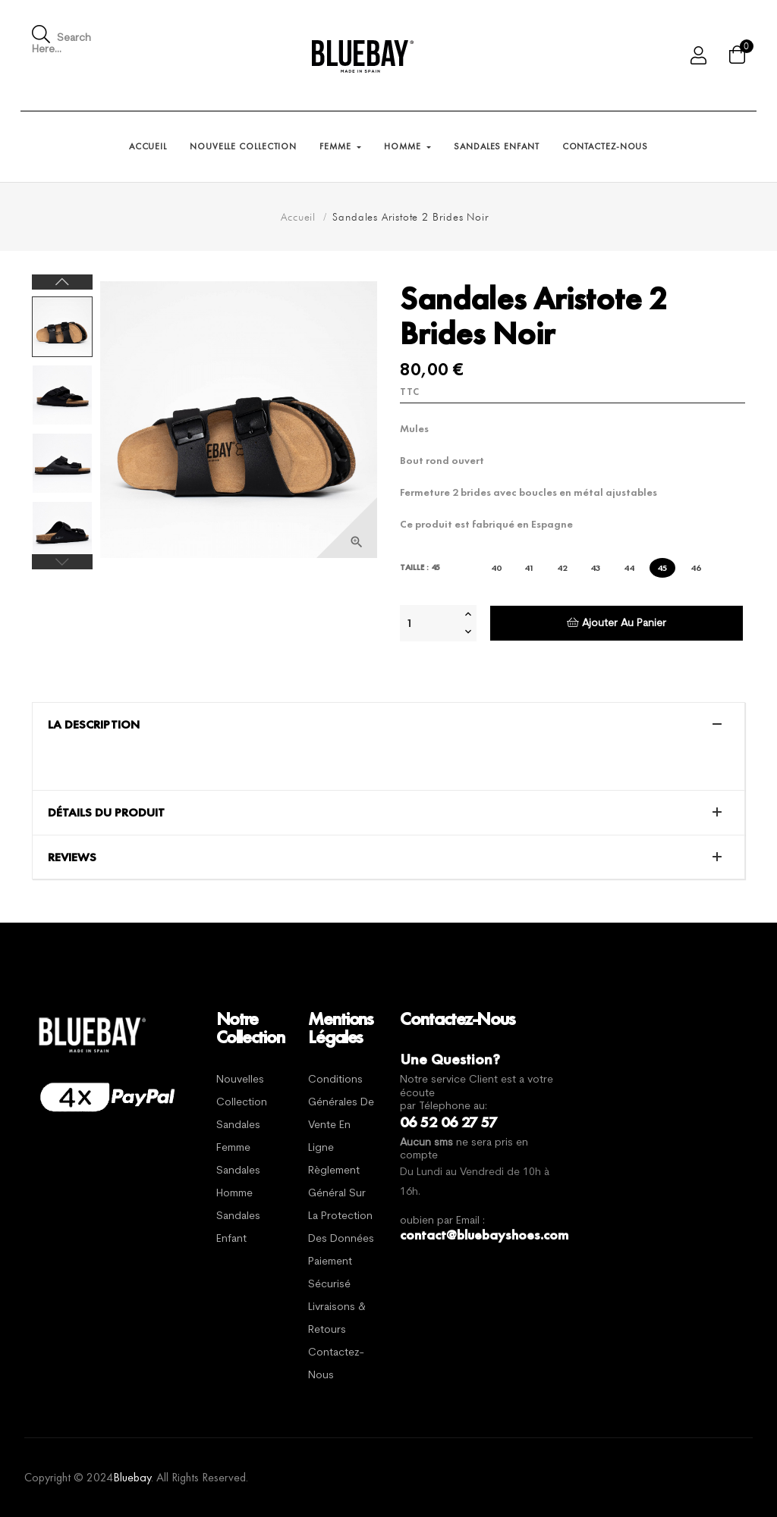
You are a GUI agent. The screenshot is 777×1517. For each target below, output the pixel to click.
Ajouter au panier (616, 622)
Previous (62, 561)
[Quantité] (430, 623)
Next (62, 282)
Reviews (72, 857)
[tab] (388, 725)
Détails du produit (106, 813)
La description (94, 725)
